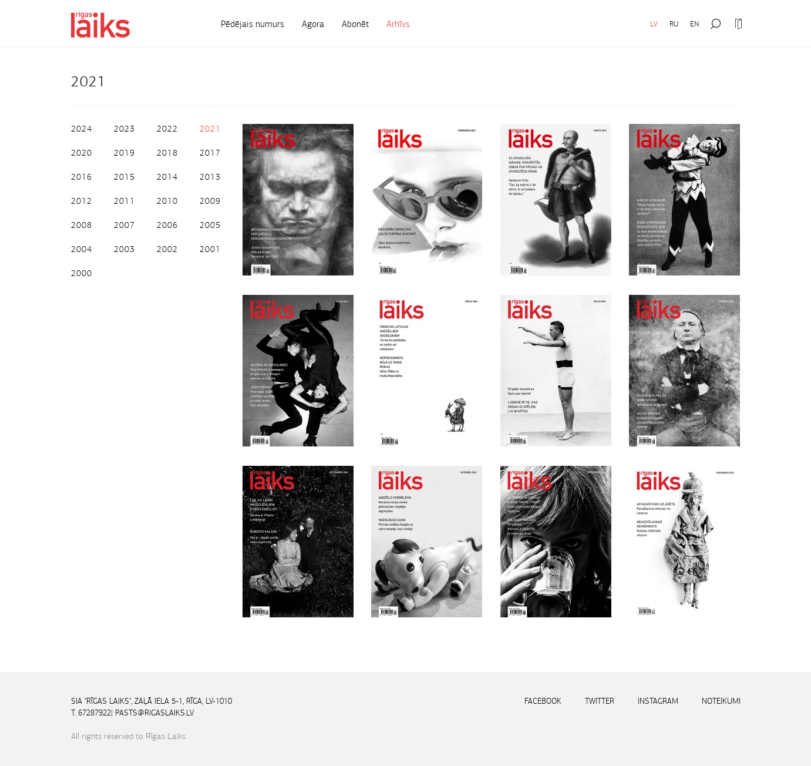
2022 (167, 128)
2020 (81, 152)
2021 (210, 128)
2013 (210, 177)
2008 (81, 225)
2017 (210, 152)
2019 (124, 152)
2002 (167, 249)
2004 (81, 249)
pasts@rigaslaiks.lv (154, 713)
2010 (167, 201)
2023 (124, 128)
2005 (210, 225)
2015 (124, 177)
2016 (81, 177)
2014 (167, 177)
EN (694, 23)
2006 (167, 225)
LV (654, 23)
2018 (167, 152)
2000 (81, 273)
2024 (81, 128)
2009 (210, 201)
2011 (124, 201)
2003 (124, 249)
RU (673, 23)
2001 (210, 249)
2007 (124, 225)
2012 (81, 201)
